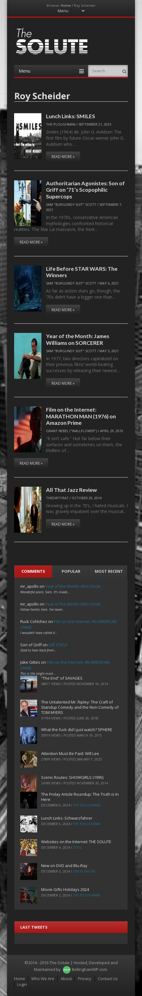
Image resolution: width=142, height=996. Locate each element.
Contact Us (108, 978)
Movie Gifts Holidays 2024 (65, 889)
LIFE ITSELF (57, 644)
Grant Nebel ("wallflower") (71, 430)
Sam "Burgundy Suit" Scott (71, 204)
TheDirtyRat (57, 498)
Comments (33, 571)
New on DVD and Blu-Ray (64, 865)
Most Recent (109, 571)
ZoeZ (77, 847)
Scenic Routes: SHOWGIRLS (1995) (72, 777)
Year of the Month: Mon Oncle (73, 586)
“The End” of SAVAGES (62, 678)
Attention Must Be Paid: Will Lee (70, 753)
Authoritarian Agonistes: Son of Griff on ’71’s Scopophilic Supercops (85, 190)
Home (66, 5)
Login (22, 984)
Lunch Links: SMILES (70, 116)
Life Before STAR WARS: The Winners (81, 271)
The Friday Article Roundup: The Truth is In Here (80, 796)
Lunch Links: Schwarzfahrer (66, 818)
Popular (71, 571)
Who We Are (42, 978)
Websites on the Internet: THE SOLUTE (76, 841)
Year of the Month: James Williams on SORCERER (77, 339)
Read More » (63, 156)
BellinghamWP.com (89, 969)
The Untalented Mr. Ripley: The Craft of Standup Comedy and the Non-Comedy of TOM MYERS (80, 707)
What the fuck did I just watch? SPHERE (76, 729)
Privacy (84, 978)
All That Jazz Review (71, 489)
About (66, 978)
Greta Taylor (84, 871)
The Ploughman (60, 124)
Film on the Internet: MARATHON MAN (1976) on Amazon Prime (81, 416)
